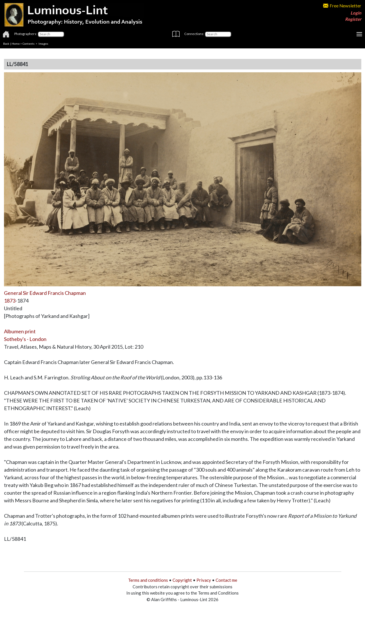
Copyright (182, 580)
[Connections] (218, 34)
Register (353, 19)
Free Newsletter (342, 6)
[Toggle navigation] (359, 34)
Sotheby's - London (25, 339)
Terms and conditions (148, 580)
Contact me (226, 580)
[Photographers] (51, 34)
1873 (9, 300)
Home (16, 43)
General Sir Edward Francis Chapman (45, 293)
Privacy (203, 580)
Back (6, 43)
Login (355, 12)
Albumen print (20, 331)
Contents (29, 43)
